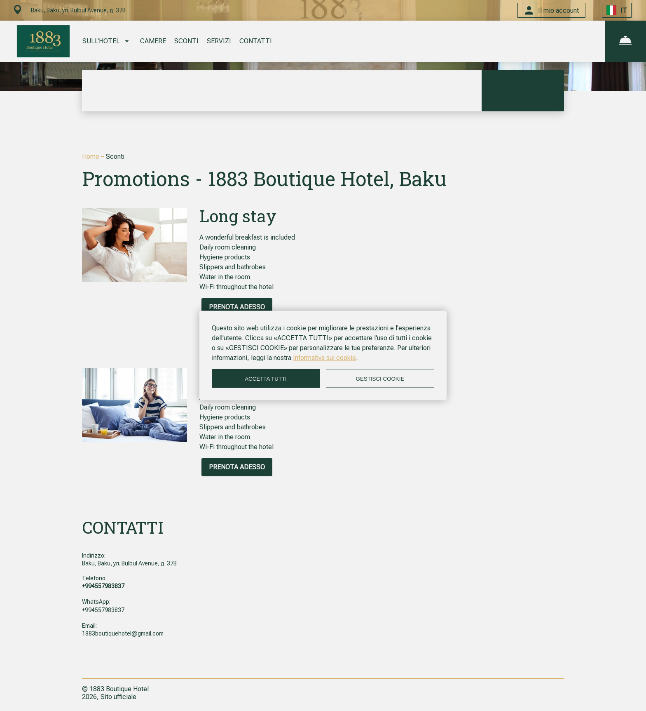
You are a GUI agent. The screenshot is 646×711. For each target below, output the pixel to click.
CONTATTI (255, 41)
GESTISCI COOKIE (380, 378)
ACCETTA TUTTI (266, 378)
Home (91, 156)
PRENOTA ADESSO (237, 307)
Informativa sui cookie (324, 358)
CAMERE (153, 41)
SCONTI (186, 41)
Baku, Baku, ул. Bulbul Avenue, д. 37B (129, 563)
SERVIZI (219, 41)
